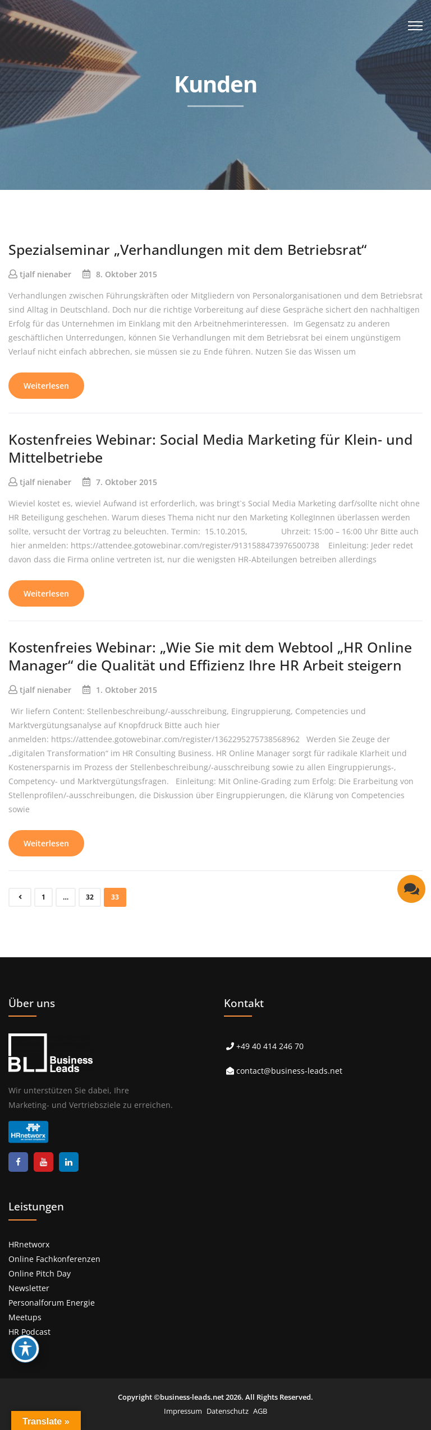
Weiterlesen (46, 385)
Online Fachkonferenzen (54, 1259)
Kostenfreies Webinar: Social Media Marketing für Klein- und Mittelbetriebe (210, 448)
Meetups (25, 1317)
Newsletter (28, 1288)
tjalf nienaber (45, 274)
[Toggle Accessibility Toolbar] (25, 1348)
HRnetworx (28, 1244)
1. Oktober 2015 (126, 689)
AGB (260, 1411)
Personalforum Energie (51, 1302)
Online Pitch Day (39, 1273)
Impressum (183, 1411)
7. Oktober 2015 (126, 482)
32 (90, 897)
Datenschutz (228, 1411)
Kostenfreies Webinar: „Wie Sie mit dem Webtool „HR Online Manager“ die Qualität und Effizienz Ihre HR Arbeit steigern (210, 656)
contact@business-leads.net (289, 1070)
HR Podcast (29, 1331)
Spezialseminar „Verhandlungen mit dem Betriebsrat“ (187, 249)
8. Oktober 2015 (126, 274)
